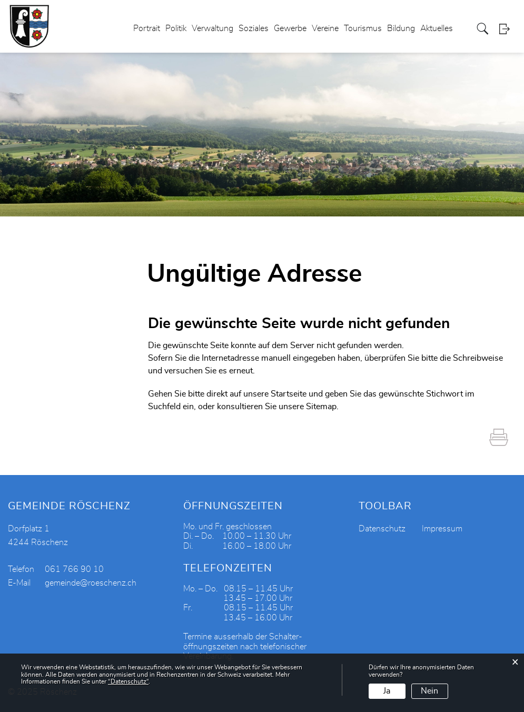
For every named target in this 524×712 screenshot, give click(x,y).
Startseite (289, 394)
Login (507, 28)
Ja (386, 691)
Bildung (401, 28)
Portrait (146, 28)
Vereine (325, 28)
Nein (429, 691)
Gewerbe (290, 28)
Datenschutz (382, 529)
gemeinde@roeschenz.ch (90, 583)
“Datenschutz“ (128, 681)
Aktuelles (436, 28)
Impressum (442, 529)
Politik (175, 28)
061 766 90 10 (74, 569)
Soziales (254, 28)
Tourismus (363, 28)
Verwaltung (212, 28)
